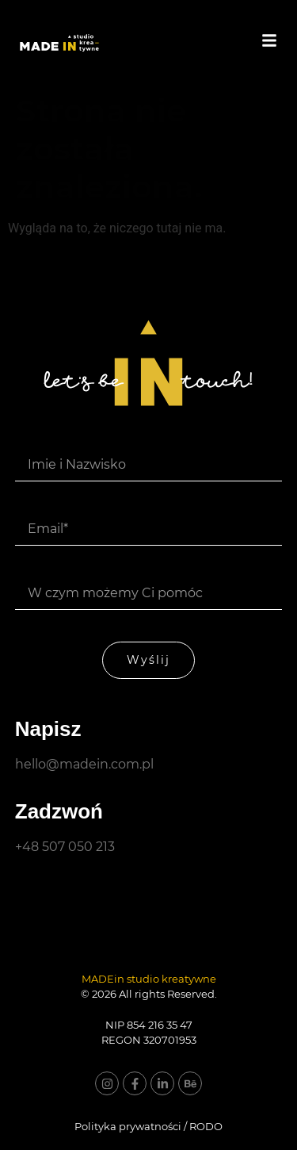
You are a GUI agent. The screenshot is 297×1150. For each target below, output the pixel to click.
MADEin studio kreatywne (149, 978)
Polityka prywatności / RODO (148, 1126)
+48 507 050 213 (65, 846)
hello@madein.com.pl (84, 764)
